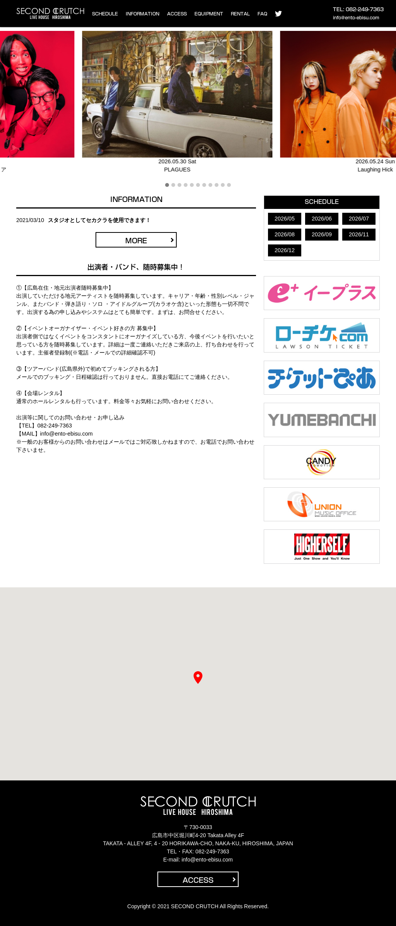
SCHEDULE (105, 14)
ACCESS (177, 14)
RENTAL (240, 14)
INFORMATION (142, 14)
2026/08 (285, 234)
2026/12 (285, 250)
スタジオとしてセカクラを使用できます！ (99, 220)
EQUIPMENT (209, 14)
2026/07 (359, 218)
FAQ (262, 14)
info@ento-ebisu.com (356, 17)
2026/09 (322, 234)
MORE (149, 240)
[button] (167, 185)
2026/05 (285, 218)
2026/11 (359, 234)
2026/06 (322, 218)
